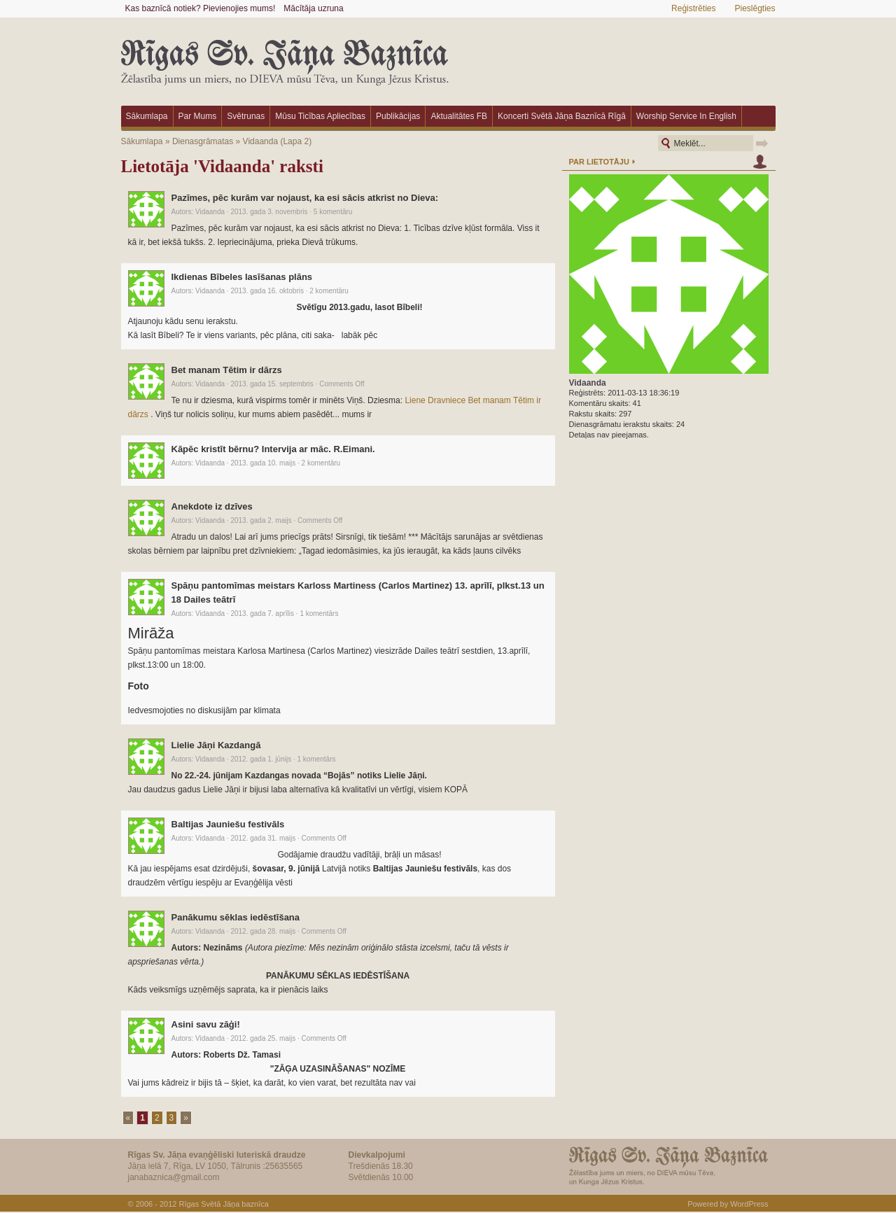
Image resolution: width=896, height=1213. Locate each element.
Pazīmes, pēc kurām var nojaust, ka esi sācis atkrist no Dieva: (305, 197)
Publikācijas (398, 116)
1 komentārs (319, 613)
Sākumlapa (147, 116)
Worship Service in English (686, 116)
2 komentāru (329, 291)
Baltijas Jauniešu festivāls (228, 824)
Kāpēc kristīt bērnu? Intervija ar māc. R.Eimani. (273, 449)
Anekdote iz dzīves (212, 506)
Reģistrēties (693, 8)
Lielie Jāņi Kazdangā (216, 745)
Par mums (197, 116)
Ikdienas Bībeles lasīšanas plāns (242, 277)
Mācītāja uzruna (313, 8)
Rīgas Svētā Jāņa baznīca (223, 1204)
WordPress (749, 1204)
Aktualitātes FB (458, 116)
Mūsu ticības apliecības (320, 116)
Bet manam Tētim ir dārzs (227, 370)
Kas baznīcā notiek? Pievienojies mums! (200, 8)
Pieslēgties (754, 8)
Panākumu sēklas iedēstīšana (236, 917)
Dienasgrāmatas (202, 141)
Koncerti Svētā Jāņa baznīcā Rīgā (562, 116)
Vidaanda (261, 141)
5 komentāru (333, 212)
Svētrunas (246, 116)
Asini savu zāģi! (206, 1024)
